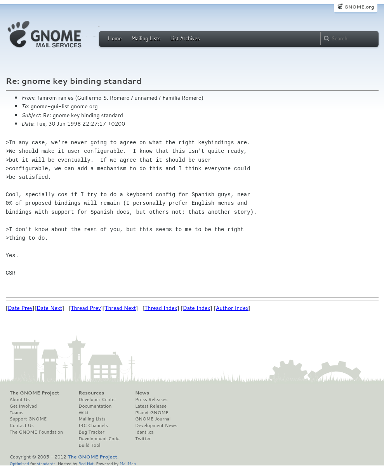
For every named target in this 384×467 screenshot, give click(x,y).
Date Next (49, 308)
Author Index (232, 308)
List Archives (185, 38)
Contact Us (22, 425)
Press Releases (151, 399)
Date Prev (20, 308)
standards (46, 463)
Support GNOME (28, 419)
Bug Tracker (91, 432)
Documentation (94, 406)
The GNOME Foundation (36, 432)
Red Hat (86, 463)
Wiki (83, 413)
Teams (17, 413)
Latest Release (151, 406)
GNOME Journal (153, 419)
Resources (91, 393)
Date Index (196, 308)
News (142, 393)
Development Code (99, 439)
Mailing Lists (146, 38)
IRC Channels (93, 425)
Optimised (19, 463)
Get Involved (23, 406)
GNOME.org (359, 6)
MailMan (128, 463)
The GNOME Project (34, 393)
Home (115, 38)
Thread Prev (86, 308)
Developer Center (97, 399)
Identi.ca (144, 432)
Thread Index (160, 308)
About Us (20, 399)
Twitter (143, 439)
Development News (156, 425)
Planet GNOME (152, 413)
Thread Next (120, 308)
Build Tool (89, 445)
